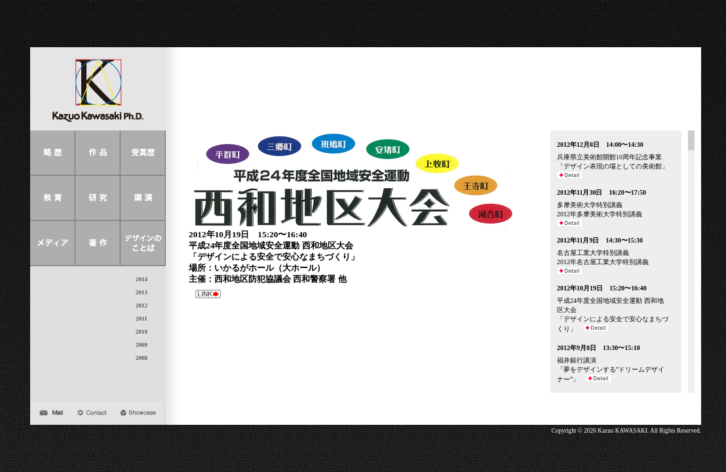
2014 (141, 279)
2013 (141, 292)
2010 (141, 331)
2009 (141, 345)
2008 (141, 358)
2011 (141, 318)
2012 (141, 305)
